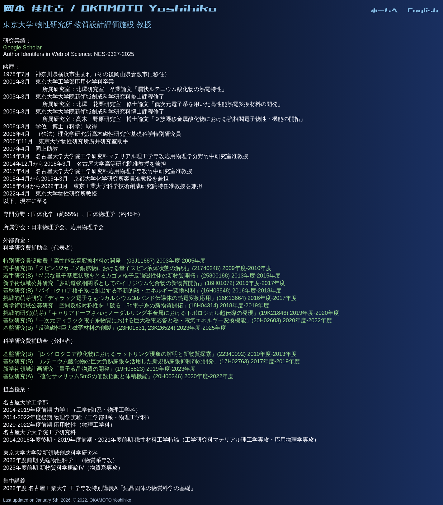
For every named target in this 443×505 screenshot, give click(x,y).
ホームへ (384, 10)
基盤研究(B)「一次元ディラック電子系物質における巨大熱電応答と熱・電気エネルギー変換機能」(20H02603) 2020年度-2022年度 (167, 320)
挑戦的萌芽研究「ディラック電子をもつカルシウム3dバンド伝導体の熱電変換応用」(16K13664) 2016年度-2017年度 (150, 298)
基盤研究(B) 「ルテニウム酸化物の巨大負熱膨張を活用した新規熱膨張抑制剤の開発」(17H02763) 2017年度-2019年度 (151, 361)
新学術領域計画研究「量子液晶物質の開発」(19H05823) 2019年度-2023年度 (99, 369)
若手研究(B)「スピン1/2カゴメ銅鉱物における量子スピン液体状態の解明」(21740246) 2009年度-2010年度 (137, 268)
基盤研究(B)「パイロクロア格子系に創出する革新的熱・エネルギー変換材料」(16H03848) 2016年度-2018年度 (142, 290)
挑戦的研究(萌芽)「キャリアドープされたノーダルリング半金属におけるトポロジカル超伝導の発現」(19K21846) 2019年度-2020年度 (171, 313)
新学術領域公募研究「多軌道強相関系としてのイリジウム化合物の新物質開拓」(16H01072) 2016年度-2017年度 (144, 283)
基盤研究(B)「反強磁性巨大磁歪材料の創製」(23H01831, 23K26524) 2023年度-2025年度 (114, 328)
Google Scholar (22, 47)
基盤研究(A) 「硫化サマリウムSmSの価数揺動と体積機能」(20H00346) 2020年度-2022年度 (118, 376)
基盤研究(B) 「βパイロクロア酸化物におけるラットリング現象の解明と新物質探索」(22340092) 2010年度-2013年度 (150, 354)
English (423, 10)
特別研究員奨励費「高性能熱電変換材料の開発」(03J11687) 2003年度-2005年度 (104, 261)
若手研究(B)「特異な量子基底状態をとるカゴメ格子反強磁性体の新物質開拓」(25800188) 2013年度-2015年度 (141, 276)
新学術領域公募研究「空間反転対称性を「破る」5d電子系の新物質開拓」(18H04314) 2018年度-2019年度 (136, 305)
